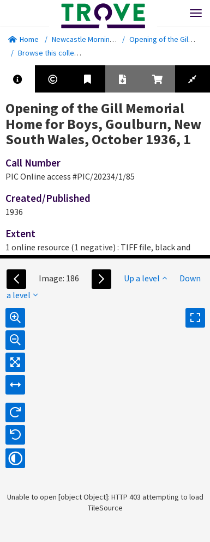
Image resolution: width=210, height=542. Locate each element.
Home (23, 39)
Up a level (145, 278)
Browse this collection (58, 53)
